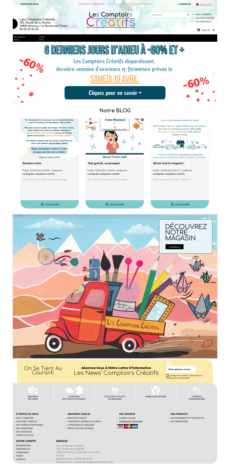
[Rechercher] (171, 15)
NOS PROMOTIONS (179, 421)
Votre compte (26, 441)
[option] (115, 72)
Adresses (21, 459)
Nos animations (203, 21)
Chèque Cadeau (127, 418)
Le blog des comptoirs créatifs (39, 173)
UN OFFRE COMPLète (204, 18)
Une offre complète (26, 421)
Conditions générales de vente (84, 421)
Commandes (22, 452)
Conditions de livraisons (81, 424)
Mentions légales (77, 418)
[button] (28, 72)
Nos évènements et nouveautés (187, 418)
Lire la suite (49, 204)
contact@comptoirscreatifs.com (94, 462)
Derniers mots (32, 163)
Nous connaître (203, 14)
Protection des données (81, 428)
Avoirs (19, 455)
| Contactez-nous (29, 4)
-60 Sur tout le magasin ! (168, 163)
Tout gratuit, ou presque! (104, 163)
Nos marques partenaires (29, 424)
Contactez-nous (25, 435)
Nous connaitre (24, 418)
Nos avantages (24, 431)
